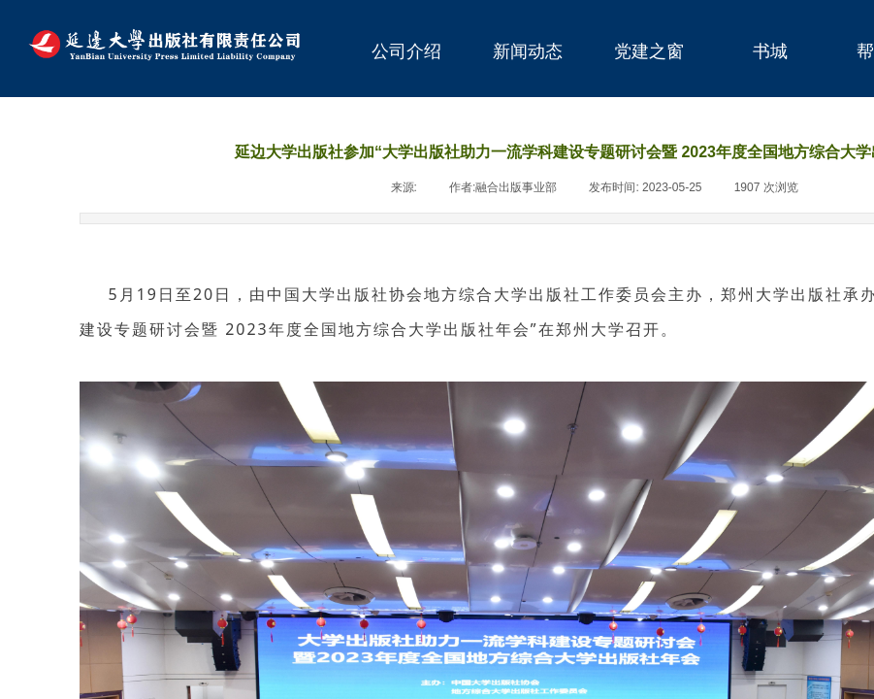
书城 (770, 51)
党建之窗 (649, 51)
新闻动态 (528, 51)
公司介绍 (406, 51)
